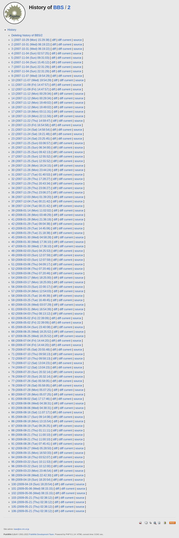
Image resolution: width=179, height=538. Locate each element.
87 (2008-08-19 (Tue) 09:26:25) (31, 425)
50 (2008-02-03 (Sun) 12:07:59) (31, 259)
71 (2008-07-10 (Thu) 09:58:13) (31, 354)
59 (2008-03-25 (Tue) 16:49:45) (31, 300)
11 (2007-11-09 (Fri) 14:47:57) (30, 84)
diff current (64, 39)
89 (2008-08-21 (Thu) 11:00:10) (31, 434)
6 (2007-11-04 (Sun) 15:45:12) (30, 62)
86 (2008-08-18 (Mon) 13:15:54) (31, 421)
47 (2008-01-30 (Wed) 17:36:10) (31, 246)
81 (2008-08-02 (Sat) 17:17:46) (30, 398)
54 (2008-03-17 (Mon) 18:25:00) (31, 277)
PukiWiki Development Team (41, 534)
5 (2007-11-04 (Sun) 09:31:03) (30, 57)
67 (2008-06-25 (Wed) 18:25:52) (31, 336)
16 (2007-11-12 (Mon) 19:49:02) (31, 107)
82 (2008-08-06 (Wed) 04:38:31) (31, 403)
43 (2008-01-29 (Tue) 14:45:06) (31, 228)
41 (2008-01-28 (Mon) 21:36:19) (31, 219)
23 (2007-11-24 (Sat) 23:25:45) (30, 138)
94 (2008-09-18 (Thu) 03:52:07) (31, 457)
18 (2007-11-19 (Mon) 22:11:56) (31, 116)
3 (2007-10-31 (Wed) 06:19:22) (30, 48)
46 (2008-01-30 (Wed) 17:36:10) (31, 241)
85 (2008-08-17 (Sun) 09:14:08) (31, 416)
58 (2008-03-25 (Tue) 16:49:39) (31, 295)
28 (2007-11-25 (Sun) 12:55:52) (31, 161)
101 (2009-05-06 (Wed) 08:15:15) (32, 488)
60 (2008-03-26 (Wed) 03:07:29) (31, 304)
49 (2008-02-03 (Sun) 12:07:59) (31, 255)
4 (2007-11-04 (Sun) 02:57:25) (30, 53)
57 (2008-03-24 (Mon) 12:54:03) (31, 291)
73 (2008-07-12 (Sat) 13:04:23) (30, 363)
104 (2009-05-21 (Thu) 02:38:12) (31, 502)
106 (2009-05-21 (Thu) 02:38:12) (31, 511)
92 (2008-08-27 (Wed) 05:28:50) (31, 448)
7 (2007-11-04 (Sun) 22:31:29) (30, 66)
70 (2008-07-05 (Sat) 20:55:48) (30, 349)
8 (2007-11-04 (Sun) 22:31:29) (30, 71)
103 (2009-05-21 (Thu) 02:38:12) (31, 497)
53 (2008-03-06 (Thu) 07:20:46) (31, 273)
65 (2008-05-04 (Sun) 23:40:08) (31, 327)
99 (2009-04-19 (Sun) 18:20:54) (31, 479)
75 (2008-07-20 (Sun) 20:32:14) (31, 372)
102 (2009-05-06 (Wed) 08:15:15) (32, 493)
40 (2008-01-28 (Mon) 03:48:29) (31, 214)
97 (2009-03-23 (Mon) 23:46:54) (31, 470)
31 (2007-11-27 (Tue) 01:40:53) (31, 174)
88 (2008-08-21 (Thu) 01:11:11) (31, 430)
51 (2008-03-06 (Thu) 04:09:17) (31, 264)
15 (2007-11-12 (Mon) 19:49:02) (31, 102)
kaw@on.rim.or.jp (21, 529)
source (77, 39)
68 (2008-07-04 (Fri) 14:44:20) (30, 340)
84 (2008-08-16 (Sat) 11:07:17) (30, 412)
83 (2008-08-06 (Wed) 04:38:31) (31, 407)
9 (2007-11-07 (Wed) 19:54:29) (30, 75)
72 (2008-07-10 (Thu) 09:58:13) (31, 358)
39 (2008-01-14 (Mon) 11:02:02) (31, 210)
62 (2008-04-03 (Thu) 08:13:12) (31, 313)
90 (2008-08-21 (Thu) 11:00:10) (31, 439)
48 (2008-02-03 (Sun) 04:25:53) (31, 250)
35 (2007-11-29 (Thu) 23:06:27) (31, 192)
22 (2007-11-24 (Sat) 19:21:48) (30, 134)
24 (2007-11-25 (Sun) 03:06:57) (31, 143)
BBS (58, 7)
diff (54, 39)
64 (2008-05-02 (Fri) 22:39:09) (30, 322)
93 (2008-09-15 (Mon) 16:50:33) (31, 452)
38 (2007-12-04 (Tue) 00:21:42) (31, 205)
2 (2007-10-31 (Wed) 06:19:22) (30, 44)
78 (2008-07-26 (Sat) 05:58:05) (30, 385)
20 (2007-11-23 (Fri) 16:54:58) (30, 125)
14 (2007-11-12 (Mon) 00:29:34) (31, 98)
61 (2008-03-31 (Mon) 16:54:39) (31, 309)
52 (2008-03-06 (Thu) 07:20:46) (31, 268)
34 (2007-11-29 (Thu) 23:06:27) (31, 188)
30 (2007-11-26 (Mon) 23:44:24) (31, 170)
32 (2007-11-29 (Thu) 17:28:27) (31, 178)
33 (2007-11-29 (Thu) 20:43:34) (31, 183)
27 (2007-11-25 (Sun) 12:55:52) (31, 156)
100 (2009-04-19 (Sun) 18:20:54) (31, 484)
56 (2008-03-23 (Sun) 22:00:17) (31, 286)
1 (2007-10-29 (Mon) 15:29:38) (30, 39)
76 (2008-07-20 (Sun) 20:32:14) (31, 376)
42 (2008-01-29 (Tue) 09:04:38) (31, 223)
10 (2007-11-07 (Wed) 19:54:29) (31, 80)
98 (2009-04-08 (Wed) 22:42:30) (31, 475)
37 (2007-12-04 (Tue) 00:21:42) (31, 201)
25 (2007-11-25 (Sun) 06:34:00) (31, 147)
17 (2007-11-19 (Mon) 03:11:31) (31, 111)
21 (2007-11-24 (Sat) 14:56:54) (30, 129)
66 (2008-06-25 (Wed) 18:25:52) (31, 331)
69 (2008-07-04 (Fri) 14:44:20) (30, 345)
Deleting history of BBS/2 (26, 35)
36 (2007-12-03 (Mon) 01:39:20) (31, 197)
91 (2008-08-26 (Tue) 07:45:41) (31, 443)
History (12, 29)
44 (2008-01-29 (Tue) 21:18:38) (31, 232)
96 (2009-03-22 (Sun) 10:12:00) (31, 466)
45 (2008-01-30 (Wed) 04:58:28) (31, 237)
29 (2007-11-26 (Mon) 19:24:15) (31, 165)
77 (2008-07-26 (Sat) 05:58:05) (30, 380)
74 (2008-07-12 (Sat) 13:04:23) (30, 367)
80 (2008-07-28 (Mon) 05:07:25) (31, 394)
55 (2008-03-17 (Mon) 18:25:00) (31, 282)
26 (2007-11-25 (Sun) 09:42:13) (31, 152)
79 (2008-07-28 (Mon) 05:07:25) (31, 389)
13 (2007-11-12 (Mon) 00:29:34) (31, 93)
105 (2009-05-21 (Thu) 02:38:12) (31, 506)
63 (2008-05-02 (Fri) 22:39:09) (30, 318)
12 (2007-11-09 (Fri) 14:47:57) (30, 89)
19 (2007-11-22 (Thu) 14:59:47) (31, 120)
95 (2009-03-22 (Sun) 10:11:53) (31, 461)
